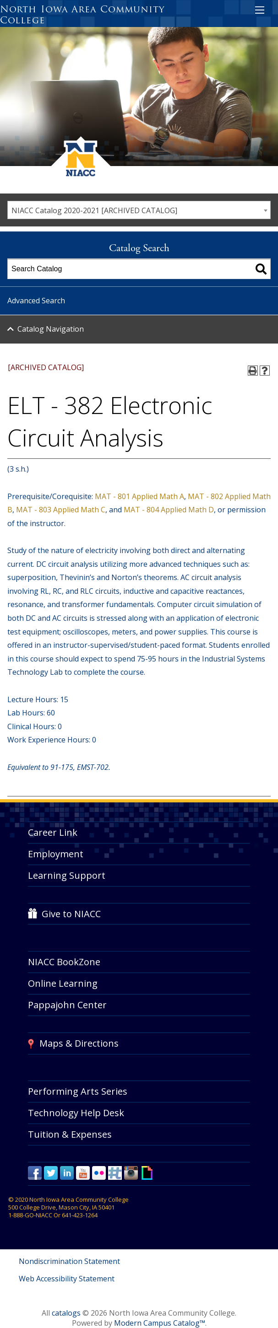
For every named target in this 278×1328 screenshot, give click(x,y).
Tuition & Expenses (70, 1134)
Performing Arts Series (77, 1091)
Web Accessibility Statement (66, 1279)
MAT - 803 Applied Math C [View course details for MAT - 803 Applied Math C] (60, 510)
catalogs (66, 1313)
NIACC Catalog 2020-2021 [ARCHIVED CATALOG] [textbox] (94, 210)
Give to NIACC (71, 914)
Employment (55, 854)
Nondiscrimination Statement (69, 1261)
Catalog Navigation (50, 329)
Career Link (52, 832)
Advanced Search (36, 301)
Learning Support (66, 875)
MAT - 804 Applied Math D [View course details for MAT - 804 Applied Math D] (169, 510)
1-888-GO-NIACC (30, 1215)
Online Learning (63, 983)
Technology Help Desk (76, 1113)
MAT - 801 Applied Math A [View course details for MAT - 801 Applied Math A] (139, 496)
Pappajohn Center (67, 1005)
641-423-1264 (80, 1215)
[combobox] (139, 210)
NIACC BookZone (64, 962)
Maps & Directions (79, 1043)
